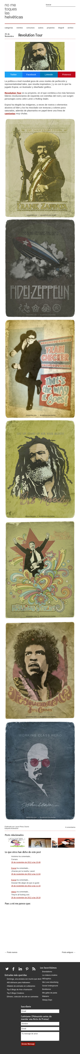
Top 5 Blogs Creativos (15, 993)
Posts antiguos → (68, 952)
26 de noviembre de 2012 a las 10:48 (26, 862)
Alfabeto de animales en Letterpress (21, 986)
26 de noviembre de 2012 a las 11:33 (26, 886)
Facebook (31, 74)
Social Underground (50, 986)
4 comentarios (70, 827)
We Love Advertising (50, 982)
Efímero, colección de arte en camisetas (22, 997)
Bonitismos (46, 989)
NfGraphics (46, 979)
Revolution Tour (30, 35)
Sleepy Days (47, 1000)
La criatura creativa (49, 975)
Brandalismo (47, 972)
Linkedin (49, 74)
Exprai (13, 868)
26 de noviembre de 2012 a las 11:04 (26, 874)
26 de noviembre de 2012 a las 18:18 (26, 898)
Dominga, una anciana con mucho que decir (24, 979)
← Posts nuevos (11, 952)
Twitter (13, 74)
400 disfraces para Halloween (18, 982)
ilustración (14, 828)
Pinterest (66, 74)
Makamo (45, 996)
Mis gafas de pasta (49, 993)
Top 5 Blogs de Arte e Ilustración (19, 990)
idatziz (13, 892)
